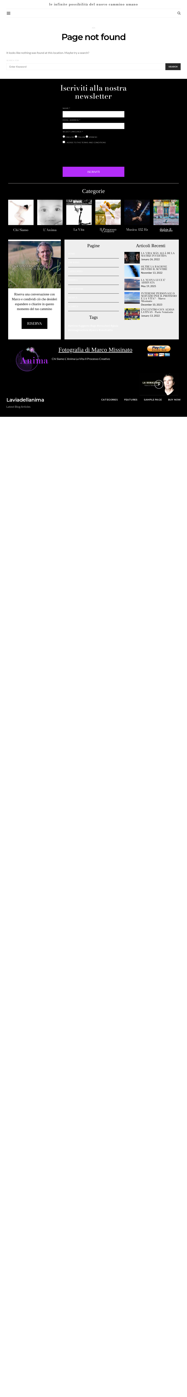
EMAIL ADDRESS (71, 120)
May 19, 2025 (148, 286)
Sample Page (153, 399)
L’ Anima (70, 358)
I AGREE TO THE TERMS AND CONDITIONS (84, 142)
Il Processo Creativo (108, 230)
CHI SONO (73, 262)
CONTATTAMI (75, 288)
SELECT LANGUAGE (73, 131)
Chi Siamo (20, 229)
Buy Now (174, 399)
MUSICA (72, 297)
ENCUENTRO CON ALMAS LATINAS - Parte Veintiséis (157, 311)
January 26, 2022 (150, 259)
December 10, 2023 (151, 304)
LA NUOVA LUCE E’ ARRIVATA (153, 281)
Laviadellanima (25, 399)
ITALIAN (80, 136)
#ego (93, 325)
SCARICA (73, 306)
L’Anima (50, 229)
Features (130, 399)
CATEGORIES (75, 271)
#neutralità (106, 330)
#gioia (114, 325)
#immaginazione (78, 330)
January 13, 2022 (150, 315)
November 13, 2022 (151, 272)
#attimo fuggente (79, 325)
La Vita (79, 229)
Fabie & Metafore (166, 230)
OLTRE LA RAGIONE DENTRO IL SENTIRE (154, 268)
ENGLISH (68, 136)
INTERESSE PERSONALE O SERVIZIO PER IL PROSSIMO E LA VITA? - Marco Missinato (159, 297)
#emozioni (103, 325)
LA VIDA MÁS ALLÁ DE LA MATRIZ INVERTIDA (158, 254)
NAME (66, 108)
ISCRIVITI (93, 171)
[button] (158, 384)
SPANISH (91, 136)
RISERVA (73, 280)
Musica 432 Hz (137, 229)
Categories (109, 399)
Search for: (12, 60)
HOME (71, 253)
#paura (93, 330)
